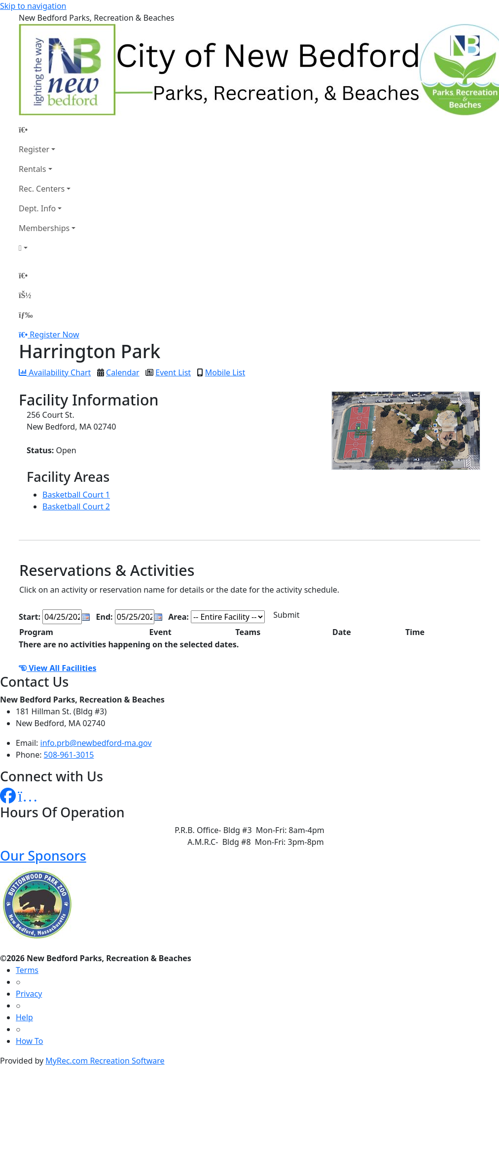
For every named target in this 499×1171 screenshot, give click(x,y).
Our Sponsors (43, 855)
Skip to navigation (33, 5)
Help (24, 1017)
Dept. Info (37, 208)
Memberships (44, 228)
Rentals (32, 169)
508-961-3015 (69, 754)
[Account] (47, 248)
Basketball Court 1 (76, 494)
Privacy (29, 993)
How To (29, 1041)
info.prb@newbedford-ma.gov (96, 742)
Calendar (123, 372)
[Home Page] (47, 129)
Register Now (54, 334)
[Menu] (26, 315)
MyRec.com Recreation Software (104, 1060)
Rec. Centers (42, 188)
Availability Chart (55, 372)
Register (34, 149)
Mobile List (225, 372)
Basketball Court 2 (76, 506)
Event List (173, 372)
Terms (27, 970)
